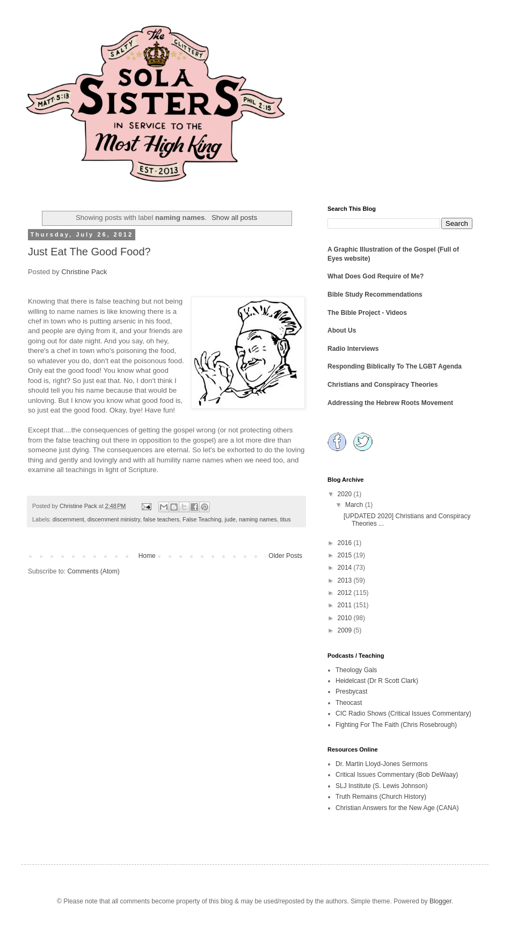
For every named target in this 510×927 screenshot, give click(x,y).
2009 (346, 630)
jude (230, 519)
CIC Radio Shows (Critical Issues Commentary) (403, 713)
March (355, 505)
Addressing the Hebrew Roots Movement (390, 403)
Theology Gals (356, 670)
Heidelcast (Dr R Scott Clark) (377, 681)
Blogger (440, 901)
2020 (346, 494)
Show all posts (234, 218)
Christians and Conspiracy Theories (382, 384)
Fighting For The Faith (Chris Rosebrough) (396, 725)
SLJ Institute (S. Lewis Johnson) (381, 786)
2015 (346, 555)
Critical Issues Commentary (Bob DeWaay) (397, 774)
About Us (341, 330)
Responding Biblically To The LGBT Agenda (394, 366)
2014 (346, 567)
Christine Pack (84, 272)
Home (147, 556)
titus (285, 519)
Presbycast (351, 691)
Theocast (349, 703)
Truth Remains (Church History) (381, 796)
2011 (346, 605)
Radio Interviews (352, 348)
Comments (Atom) (93, 571)
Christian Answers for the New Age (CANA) (397, 808)
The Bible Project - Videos (367, 313)
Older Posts (285, 556)
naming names (258, 519)
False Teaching (202, 519)
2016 (346, 543)
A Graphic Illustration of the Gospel (381, 249)
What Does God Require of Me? (375, 276)
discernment (68, 519)
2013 (346, 580)
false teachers (161, 519)
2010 (346, 618)
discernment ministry (114, 519)
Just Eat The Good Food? (89, 252)
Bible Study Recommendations (374, 294)
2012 (346, 593)
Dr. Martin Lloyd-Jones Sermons (381, 764)
